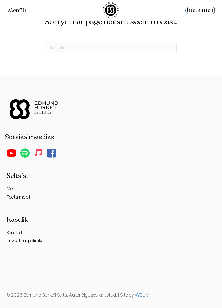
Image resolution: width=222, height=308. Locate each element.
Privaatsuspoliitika (25, 240)
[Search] (111, 47)
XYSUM (142, 295)
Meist (12, 189)
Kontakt (15, 232)
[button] (11, 153)
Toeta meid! (18, 197)
